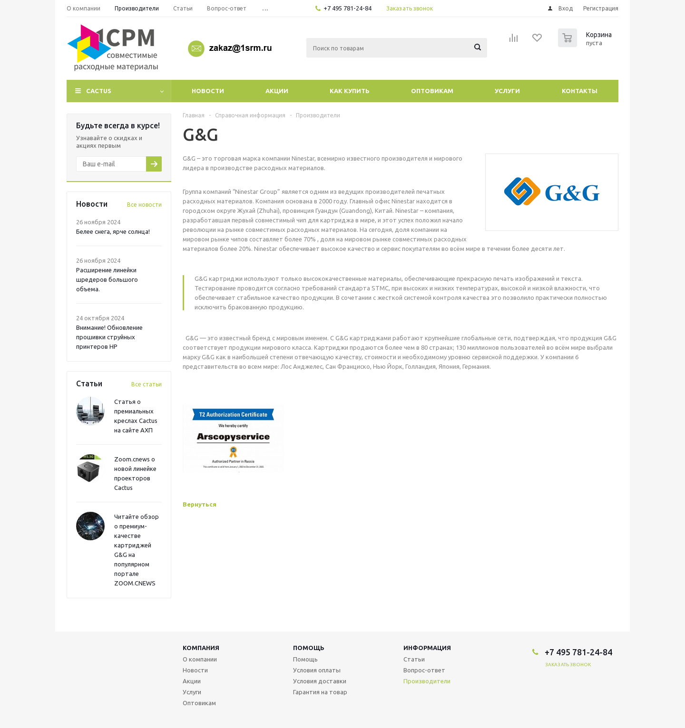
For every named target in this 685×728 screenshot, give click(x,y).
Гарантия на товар (320, 692)
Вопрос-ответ (424, 670)
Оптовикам (432, 90)
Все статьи (146, 384)
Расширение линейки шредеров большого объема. (107, 279)
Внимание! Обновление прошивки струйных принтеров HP (109, 337)
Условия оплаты (317, 670)
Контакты (579, 90)
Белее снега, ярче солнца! (113, 231)
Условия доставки (319, 681)
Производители (426, 681)
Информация (427, 647)
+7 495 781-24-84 (347, 8)
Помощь (308, 647)
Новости (208, 90)
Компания (201, 647)
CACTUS (98, 90)
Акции (276, 90)
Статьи (414, 659)
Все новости (144, 204)
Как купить (350, 90)
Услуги (507, 90)
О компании (200, 659)
